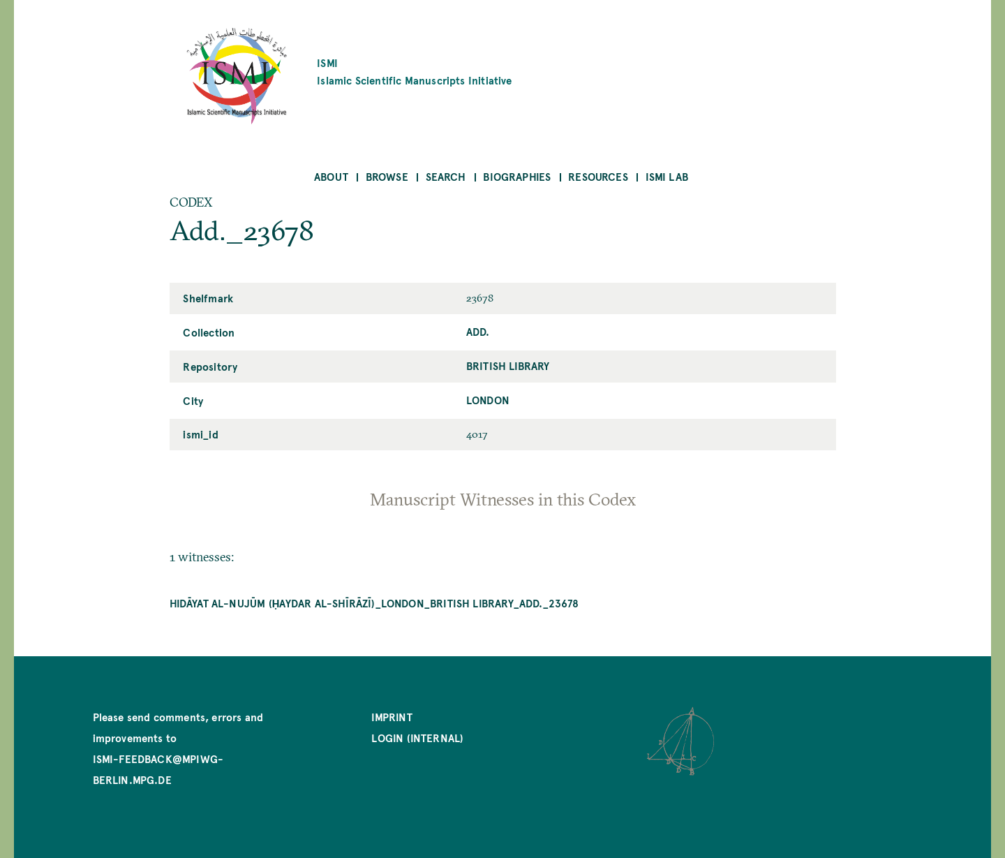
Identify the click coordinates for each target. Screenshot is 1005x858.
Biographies (517, 176)
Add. (478, 331)
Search (446, 176)
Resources (598, 176)
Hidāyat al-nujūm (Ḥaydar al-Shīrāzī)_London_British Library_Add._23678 (374, 603)
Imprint (391, 716)
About (331, 176)
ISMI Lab (667, 176)
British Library (508, 365)
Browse (387, 176)
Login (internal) (417, 737)
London (487, 399)
